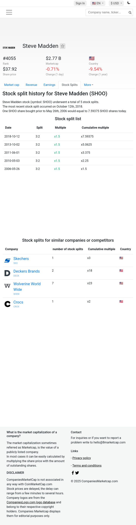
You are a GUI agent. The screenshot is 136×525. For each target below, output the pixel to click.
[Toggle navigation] (9, 12)
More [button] (87, 85)
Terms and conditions (87, 465)
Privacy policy (81, 458)
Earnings (49, 85)
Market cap (11, 85)
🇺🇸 (96, 3)
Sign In (80, 3)
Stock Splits (70, 85)
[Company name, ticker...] (109, 12)
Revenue (31, 85)
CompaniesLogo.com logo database (31, 502)
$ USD (115, 3)
